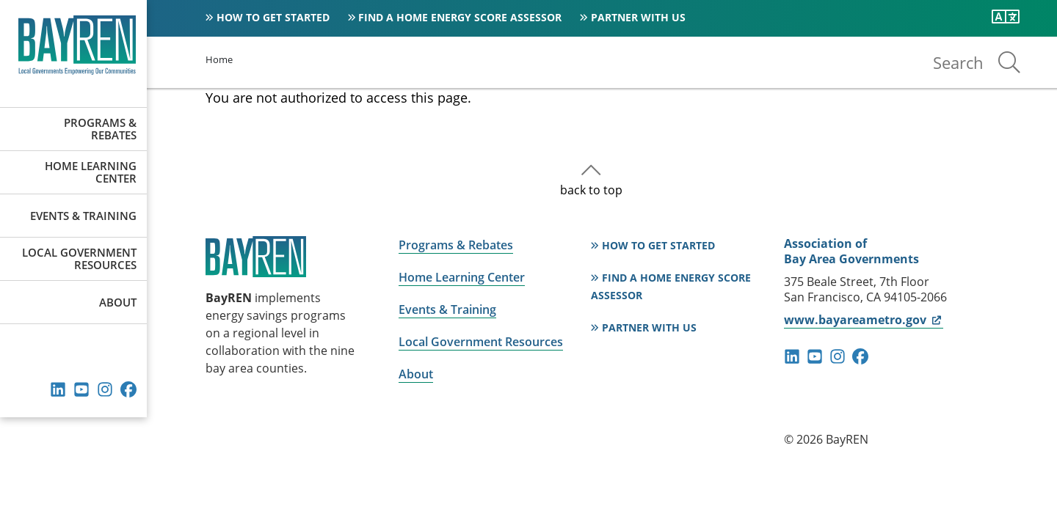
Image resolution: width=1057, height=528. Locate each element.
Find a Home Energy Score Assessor (460, 17)
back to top (591, 190)
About (118, 302)
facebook (128, 389)
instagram (105, 389)
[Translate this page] (1005, 17)
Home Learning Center (91, 172)
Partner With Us (638, 17)
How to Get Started (273, 17)
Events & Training (83, 215)
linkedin (58, 389)
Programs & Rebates (100, 128)
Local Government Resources (79, 258)
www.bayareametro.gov (863, 320)
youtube (81, 389)
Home (219, 59)
